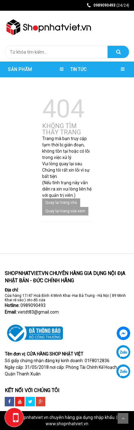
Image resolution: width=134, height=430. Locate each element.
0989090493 (33, 305)
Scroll (123, 418)
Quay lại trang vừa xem (65, 211)
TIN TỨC (78, 69)
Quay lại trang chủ (61, 202)
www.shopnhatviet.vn (67, 423)
